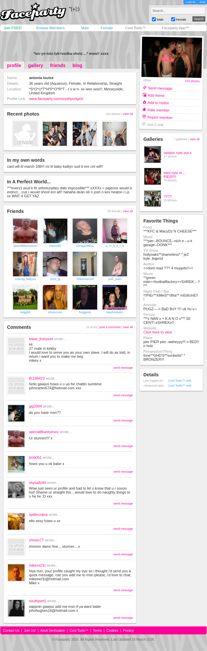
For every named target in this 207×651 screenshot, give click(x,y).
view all (128, 114)
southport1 (37, 601)
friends (58, 65)
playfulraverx (114, 312)
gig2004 (35, 406)
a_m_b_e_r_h (114, 245)
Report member (160, 117)
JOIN (202, 2)
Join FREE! (13, 28)
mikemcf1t (37, 565)
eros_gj (55, 279)
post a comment (109, 327)
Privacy (128, 630)
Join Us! (30, 630)
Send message (160, 88)
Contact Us (11, 630)
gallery (35, 65)
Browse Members (50, 28)
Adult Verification (52, 630)
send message (123, 367)
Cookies (112, 630)
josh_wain (114, 279)
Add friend (156, 95)
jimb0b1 (35, 457)
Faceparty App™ (175, 28)
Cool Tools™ (135, 28)
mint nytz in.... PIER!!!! (175, 175)
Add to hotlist (158, 102)
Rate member (159, 110)
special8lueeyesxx (25, 245)
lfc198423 (37, 378)
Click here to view (157, 332)
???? (168, 197)
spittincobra (38, 514)
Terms (97, 630)
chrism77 (36, 540)
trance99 (55, 245)
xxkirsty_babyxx (25, 279)
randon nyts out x (177, 153)
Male (85, 28)
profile (14, 65)
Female (107, 28)
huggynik (85, 312)
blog (78, 65)
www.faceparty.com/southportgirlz (56, 99)
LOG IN (190, 2)
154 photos (192, 81)
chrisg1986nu (85, 245)
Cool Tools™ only (179, 380)
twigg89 (25, 312)
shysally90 (37, 483)
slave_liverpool (41, 339)
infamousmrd (85, 279)
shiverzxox (55, 312)
